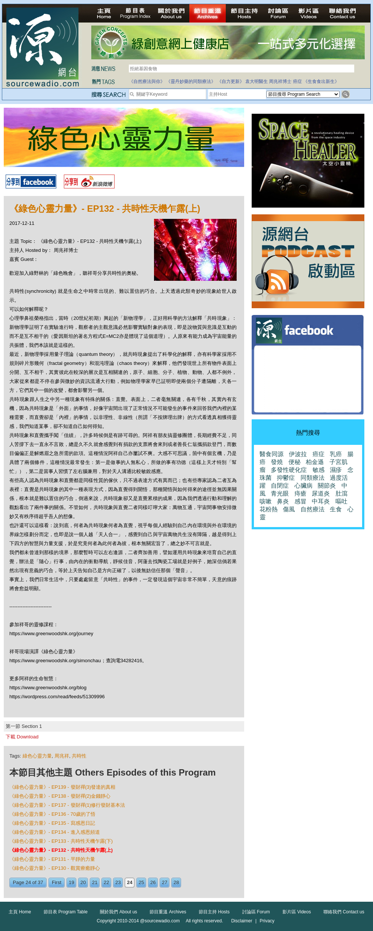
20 (83, 882)
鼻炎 (283, 501)
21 (94, 882)
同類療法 (313, 478)
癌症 (297, 81)
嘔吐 (341, 501)
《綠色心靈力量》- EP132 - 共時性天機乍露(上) (61, 850)
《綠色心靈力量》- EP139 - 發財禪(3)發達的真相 (62, 787)
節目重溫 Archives (168, 911)
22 (106, 882)
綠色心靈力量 (37, 756)
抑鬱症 (286, 478)
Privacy (267, 920)
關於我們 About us (118, 911)
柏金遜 (315, 462)
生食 (336, 509)
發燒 (277, 462)
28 (176, 882)
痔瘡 (300, 493)
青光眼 (280, 493)
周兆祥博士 (280, 81)
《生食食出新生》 (321, 81)
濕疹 (336, 470)
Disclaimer (241, 920)
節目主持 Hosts (214, 911)
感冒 (300, 501)
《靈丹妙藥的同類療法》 (191, 81)
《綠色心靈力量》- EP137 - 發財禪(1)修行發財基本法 (67, 805)
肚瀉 (341, 493)
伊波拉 (298, 454)
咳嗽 (266, 501)
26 (153, 882)
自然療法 (313, 509)
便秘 (294, 462)
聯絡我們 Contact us (343, 911)
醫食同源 (272, 454)
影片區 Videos (296, 911)
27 (164, 882)
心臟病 (303, 485)
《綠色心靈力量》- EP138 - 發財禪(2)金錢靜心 (59, 796)
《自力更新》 (230, 81)
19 (71, 882)
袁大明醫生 (256, 81)
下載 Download (22, 737)
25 (141, 882)
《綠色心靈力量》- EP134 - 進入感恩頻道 (54, 832)
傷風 (289, 509)
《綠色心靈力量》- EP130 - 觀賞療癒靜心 (54, 868)
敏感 (319, 470)
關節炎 (327, 485)
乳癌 (336, 454)
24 (129, 882)
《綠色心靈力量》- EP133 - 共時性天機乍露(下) (61, 841)
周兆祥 (61, 756)
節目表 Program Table (66, 911)
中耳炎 (321, 501)
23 (118, 882)
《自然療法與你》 (147, 81)
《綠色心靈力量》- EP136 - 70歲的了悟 (52, 814)
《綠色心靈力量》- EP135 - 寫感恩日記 (52, 823)
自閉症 (280, 485)
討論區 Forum (256, 911)
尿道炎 (321, 493)
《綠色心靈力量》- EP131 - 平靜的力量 (52, 859)
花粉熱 (269, 509)
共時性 (79, 756)
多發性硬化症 (289, 470)
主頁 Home (20, 911)
